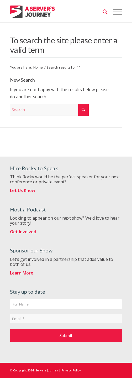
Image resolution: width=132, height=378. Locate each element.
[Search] (102, 11)
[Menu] (115, 11)
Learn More (21, 273)
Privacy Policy (71, 370)
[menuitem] (102, 11)
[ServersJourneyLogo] (32, 11)
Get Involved (23, 232)
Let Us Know (22, 190)
